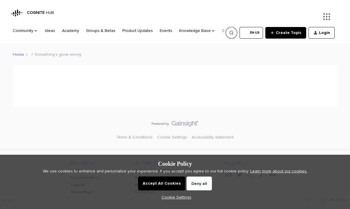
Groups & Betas (100, 30)
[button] (251, 33)
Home (18, 54)
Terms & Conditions (134, 137)
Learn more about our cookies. (278, 171)
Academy (70, 30)
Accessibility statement (213, 137)
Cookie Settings (172, 137)
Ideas (50, 30)
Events (166, 30)
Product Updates (137, 30)
